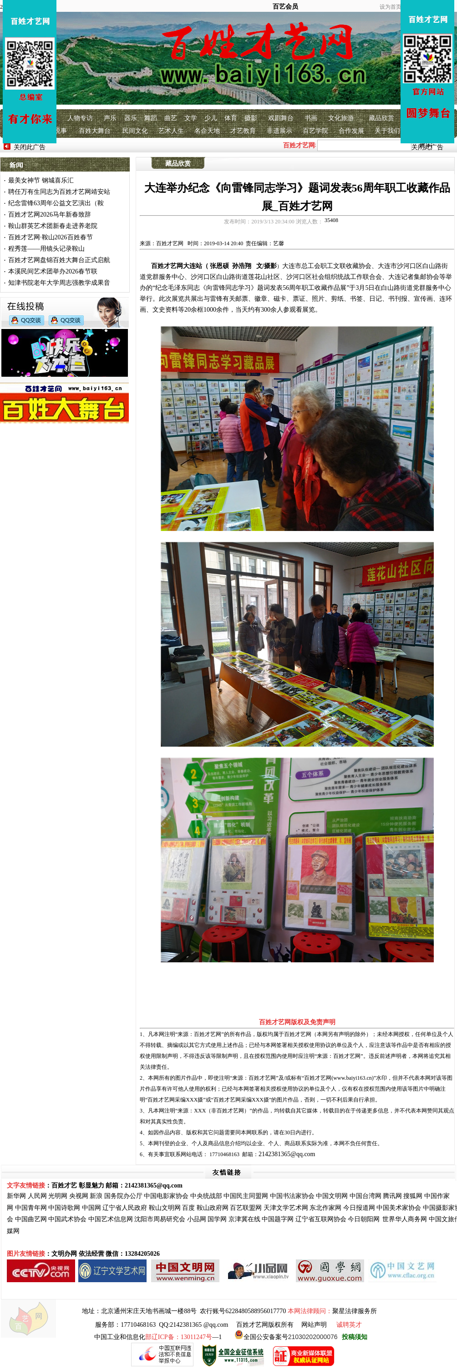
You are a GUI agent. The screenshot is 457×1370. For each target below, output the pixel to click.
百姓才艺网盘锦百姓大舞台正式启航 (59, 260)
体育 (230, 118)
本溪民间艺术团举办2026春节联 (52, 271)
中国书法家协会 (292, 1196)
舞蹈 (150, 118)
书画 (311, 118)
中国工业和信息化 (119, 1337)
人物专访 (80, 118)
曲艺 (170, 118)
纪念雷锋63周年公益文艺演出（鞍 (56, 203)
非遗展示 (279, 130)
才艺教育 (243, 130)
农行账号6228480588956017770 (243, 1311)
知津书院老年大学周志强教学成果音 (59, 282)
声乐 (110, 118)
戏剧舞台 (281, 118)
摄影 (250, 118)
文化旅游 (341, 118)
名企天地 (207, 130)
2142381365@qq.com (287, 1154)
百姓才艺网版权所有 (265, 1324)
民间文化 (135, 130)
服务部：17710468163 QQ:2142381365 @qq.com (161, 1324)
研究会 (175, 1219)
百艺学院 (315, 130)
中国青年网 (31, 1207)
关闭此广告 (30, 147)
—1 (183, 1337)
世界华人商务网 (404, 1219)
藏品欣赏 (381, 118)
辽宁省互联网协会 (320, 1219)
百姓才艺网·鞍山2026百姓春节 (50, 237)
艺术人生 (171, 130)
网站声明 (314, 1324)
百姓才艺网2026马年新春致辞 (49, 214)
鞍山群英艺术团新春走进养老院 (52, 225)
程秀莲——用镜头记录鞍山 (46, 248)
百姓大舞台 (95, 130)
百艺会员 (285, 6)
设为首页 (390, 7)
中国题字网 (278, 1219)
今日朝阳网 (364, 1219)
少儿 (210, 118)
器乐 (130, 118)
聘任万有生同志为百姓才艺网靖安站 (59, 191)
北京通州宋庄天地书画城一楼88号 (149, 1311)
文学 (190, 118)
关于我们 (387, 130)
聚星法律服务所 (354, 1311)
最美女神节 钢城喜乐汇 (41, 180)
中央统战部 (206, 1196)
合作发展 (351, 130)
